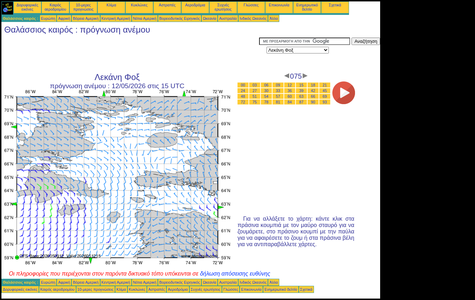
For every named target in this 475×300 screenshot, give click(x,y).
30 (266, 91)
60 (290, 96)
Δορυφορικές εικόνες (27, 7)
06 (266, 85)
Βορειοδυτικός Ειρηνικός (179, 18)
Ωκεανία (209, 18)
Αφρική (64, 18)
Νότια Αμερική (144, 18)
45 (325, 91)
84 (290, 102)
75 (255, 102)
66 (313, 96)
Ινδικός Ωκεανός (253, 18)
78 (266, 102)
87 (301, 102)
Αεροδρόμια (195, 5)
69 (325, 96)
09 (278, 85)
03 (255, 85)
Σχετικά (335, 5)
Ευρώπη (48, 18)
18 (313, 85)
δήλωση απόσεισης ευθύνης (235, 274)
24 (243, 91)
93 (325, 102)
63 (301, 96)
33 (278, 91)
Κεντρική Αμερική (116, 18)
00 (243, 85)
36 (290, 91)
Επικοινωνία (279, 5)
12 (290, 85)
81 (278, 102)
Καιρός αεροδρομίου (55, 7)
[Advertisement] (130, 53)
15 (301, 85)
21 (325, 85)
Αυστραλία (228, 18)
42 (313, 91)
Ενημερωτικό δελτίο (307, 7)
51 (255, 96)
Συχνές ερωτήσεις (223, 7)
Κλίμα (111, 5)
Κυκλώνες (139, 5)
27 (255, 91)
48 (243, 96)
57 (278, 96)
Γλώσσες (251, 5)
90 (313, 102)
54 (266, 96)
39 (301, 91)
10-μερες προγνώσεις (83, 7)
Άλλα (273, 18)
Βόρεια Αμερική (85, 18)
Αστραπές (167, 5)
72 (243, 102)
